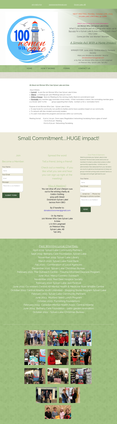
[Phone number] (35, 4)
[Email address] (56, 4)
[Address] (78, 4)
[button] (34, 338)
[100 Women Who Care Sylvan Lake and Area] (31, 39)
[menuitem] (29, 68)
